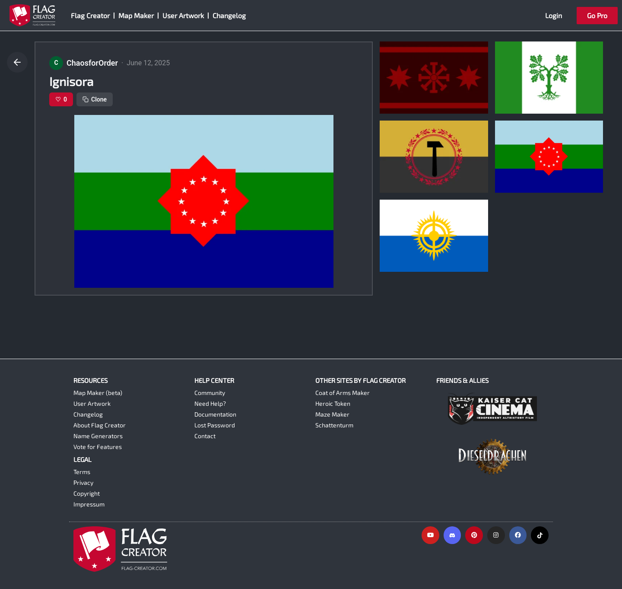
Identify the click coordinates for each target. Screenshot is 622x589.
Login (553, 15)
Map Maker (136, 15)
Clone (95, 99)
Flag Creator (90, 15)
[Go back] (17, 62)
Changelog (229, 15)
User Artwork (183, 15)
